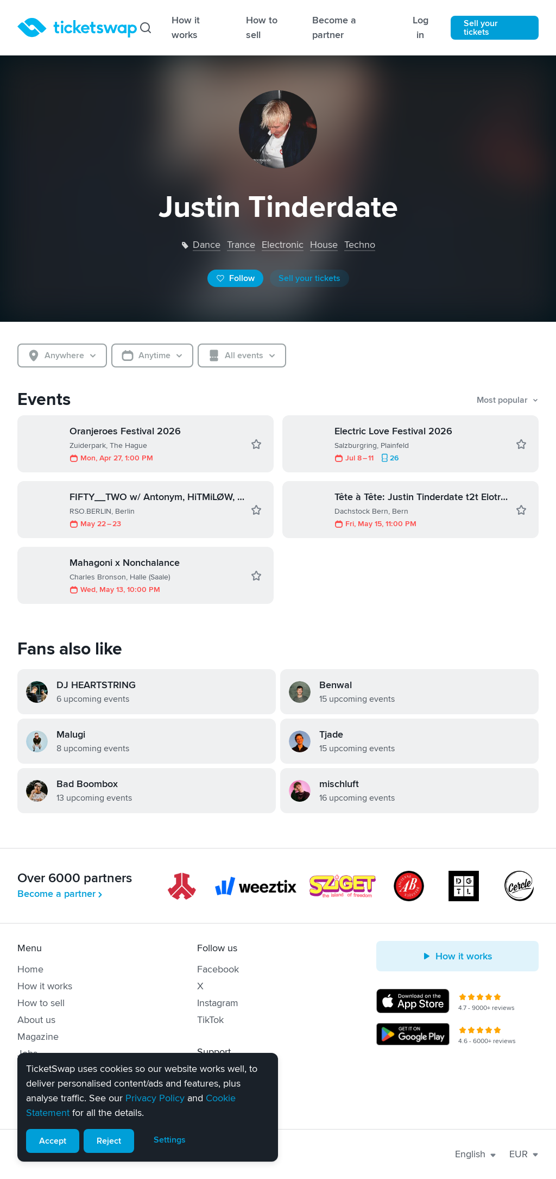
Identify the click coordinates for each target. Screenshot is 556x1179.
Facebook (218, 969)
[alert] (147, 1107)
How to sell (261, 27)
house (324, 245)
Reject (109, 1141)
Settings (170, 1139)
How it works (186, 27)
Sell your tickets (481, 28)
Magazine (38, 1037)
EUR (524, 1154)
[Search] (145, 27)
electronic (283, 245)
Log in (420, 27)
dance (206, 245)
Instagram (217, 1003)
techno (359, 245)
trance (241, 245)
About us (36, 1020)
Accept (52, 1141)
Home (30, 969)
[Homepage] (77, 28)
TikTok (210, 1020)
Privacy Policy (155, 1098)
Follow (235, 278)
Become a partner (334, 27)
